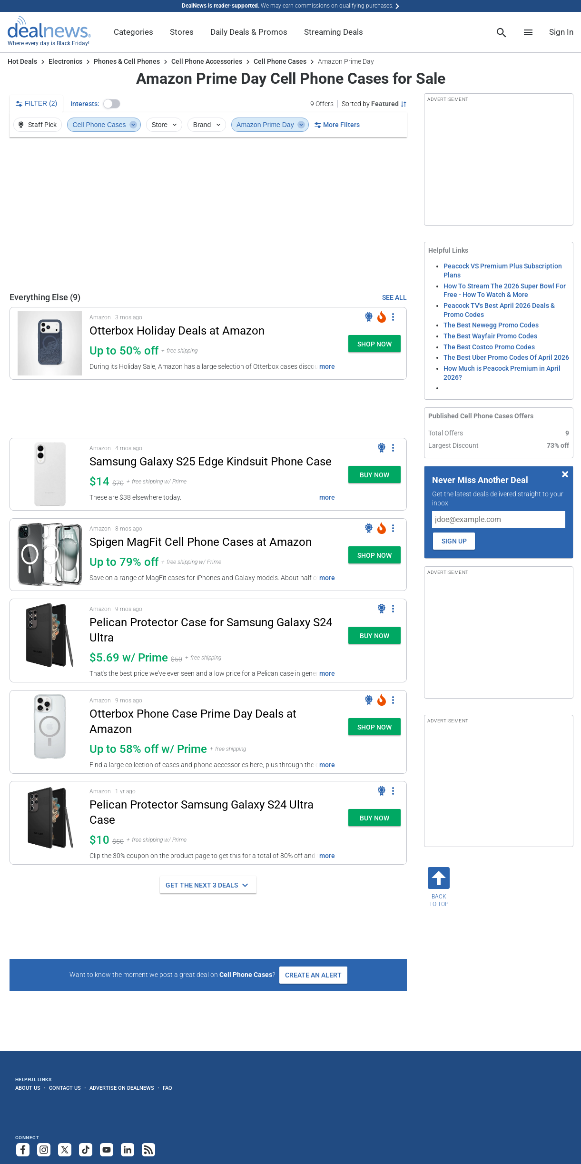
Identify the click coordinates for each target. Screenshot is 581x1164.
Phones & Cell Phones (127, 61)
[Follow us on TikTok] (85, 1149)
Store (164, 124)
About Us (27, 1088)
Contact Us (65, 1088)
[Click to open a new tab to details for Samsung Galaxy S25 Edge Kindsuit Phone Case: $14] (50, 474)
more (327, 366)
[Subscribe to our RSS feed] (148, 1149)
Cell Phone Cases (280, 61)
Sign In (561, 32)
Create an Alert (313, 975)
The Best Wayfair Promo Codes (490, 336)
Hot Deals (22, 61)
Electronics (65, 61)
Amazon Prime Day (270, 124)
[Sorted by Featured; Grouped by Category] (374, 104)
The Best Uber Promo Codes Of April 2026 (506, 357)
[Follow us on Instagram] (43, 1149)
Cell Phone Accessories (206, 61)
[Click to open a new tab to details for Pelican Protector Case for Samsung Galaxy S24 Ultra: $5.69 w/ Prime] (50, 640)
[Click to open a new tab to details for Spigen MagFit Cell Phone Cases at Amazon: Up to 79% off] (50, 555)
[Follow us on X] (64, 1149)
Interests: (84, 104)
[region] (208, 214)
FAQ (167, 1088)
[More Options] (393, 317)
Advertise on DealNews (121, 1088)
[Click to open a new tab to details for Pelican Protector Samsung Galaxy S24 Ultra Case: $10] (50, 822)
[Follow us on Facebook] (22, 1149)
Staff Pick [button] (37, 124)
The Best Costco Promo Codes (489, 347)
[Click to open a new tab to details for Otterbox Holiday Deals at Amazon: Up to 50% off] (50, 343)
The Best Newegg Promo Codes (491, 325)
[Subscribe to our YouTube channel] (106, 1149)
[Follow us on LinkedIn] (127, 1149)
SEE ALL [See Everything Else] (394, 297)
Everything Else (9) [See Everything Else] (45, 297)
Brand (207, 124)
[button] (111, 104)
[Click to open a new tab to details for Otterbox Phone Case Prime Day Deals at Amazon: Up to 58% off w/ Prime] (50, 731)
